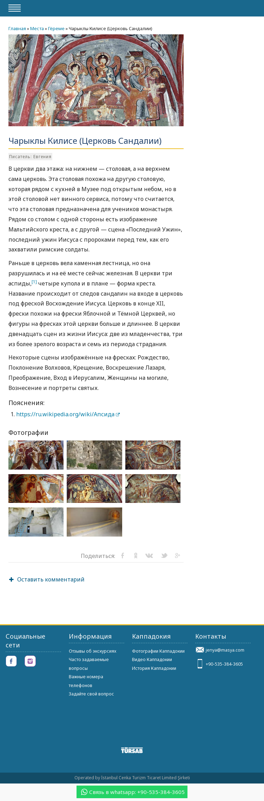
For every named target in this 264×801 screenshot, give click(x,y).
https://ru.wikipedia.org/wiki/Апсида (68, 414)
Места (37, 28)
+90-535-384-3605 (224, 664)
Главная (17, 28)
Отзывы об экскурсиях (92, 651)
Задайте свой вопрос (91, 694)
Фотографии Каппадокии (158, 651)
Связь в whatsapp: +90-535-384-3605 (133, 791)
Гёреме (56, 28)
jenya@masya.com (225, 650)
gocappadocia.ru (226, 8)
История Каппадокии (154, 668)
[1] (34, 282)
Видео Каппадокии (152, 659)
